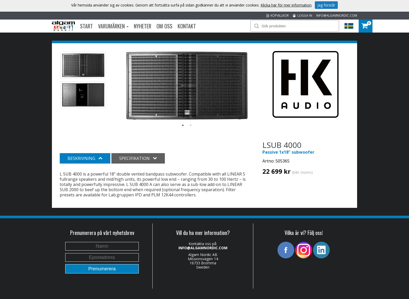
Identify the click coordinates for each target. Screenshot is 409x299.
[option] (187, 85)
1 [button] (182, 125)
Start (86, 26)
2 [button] (190, 125)
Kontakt (187, 26)
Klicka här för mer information (286, 5)
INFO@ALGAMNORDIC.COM (336, 15)
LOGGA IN (302, 15)
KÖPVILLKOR (277, 15)
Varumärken (113, 26)
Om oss (164, 26)
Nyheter (142, 26)
